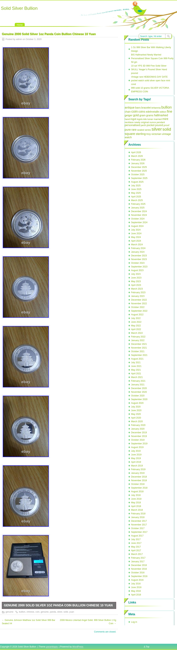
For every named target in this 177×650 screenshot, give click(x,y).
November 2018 (139, 480)
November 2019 (139, 436)
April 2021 (136, 373)
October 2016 (138, 572)
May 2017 (136, 547)
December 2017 (139, 521)
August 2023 (137, 270)
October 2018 (138, 484)
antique (130, 107)
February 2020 (138, 425)
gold (136, 115)
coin (37, 612)
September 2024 (139, 222)
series (148, 130)
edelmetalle (152, 111)
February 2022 (138, 336)
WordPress (77, 646)
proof (166, 125)
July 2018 (135, 495)
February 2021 (138, 381)
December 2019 (139, 432)
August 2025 (137, 182)
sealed (140, 129)
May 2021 (136, 370)
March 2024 (137, 244)
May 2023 (136, 281)
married (158, 119)
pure (128, 129)
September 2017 (139, 532)
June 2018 (136, 499)
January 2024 (138, 252)
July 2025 (135, 185)
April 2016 (136, 594)
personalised (132, 125)
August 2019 (137, 447)
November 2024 (139, 215)
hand (127, 119)
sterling (141, 134)
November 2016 (139, 569)
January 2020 (138, 429)
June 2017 (136, 543)
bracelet (146, 107)
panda (53, 612)
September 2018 (139, 488)
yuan (71, 612)
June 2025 (136, 189)
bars (138, 107)
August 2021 (137, 359)
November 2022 (139, 303)
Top (147, 646)
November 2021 (139, 347)
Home (20, 25)
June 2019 (136, 454)
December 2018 (139, 476)
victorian (156, 134)
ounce (152, 122)
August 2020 (137, 403)
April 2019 (136, 462)
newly (137, 122)
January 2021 (138, 384)
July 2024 (135, 230)
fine (169, 111)
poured (159, 125)
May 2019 (136, 458)
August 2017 (137, 535)
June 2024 (136, 233)
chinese (30, 612)
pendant (161, 122)
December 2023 (139, 255)
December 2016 (139, 565)
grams (149, 115)
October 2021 (138, 351)
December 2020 (139, 388)
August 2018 (137, 491)
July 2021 (135, 362)
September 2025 (139, 178)
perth (143, 125)
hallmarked (161, 115)
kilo (145, 119)
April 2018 (136, 506)
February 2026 (138, 159)
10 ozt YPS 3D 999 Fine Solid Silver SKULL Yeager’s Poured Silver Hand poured (149, 69)
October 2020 (138, 395)
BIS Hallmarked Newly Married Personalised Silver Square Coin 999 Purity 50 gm (152, 58)
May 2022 (136, 325)
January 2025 (138, 207)
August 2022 (137, 314)
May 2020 (136, 414)
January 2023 (138, 296)
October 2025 (138, 174)
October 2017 (138, 528)
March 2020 (137, 421)
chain (128, 111)
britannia (156, 107)
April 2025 (136, 196)
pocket (151, 125)
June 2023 (136, 277)
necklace (129, 122)
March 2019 (137, 465)
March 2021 (137, 377)
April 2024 (136, 241)
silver (59, 612)
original (145, 122)
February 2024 (138, 248)
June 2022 (136, 322)
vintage (166, 133)
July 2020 (135, 406)
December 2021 (139, 344)
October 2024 (138, 218)
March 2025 (137, 200)
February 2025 (138, 204)
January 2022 (138, 340)
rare (134, 129)
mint (165, 119)
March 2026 (137, 156)
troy (148, 134)
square (130, 134)
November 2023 (139, 259)
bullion (22, 612)
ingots (140, 119)
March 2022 (137, 333)
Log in (134, 622)
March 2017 (137, 554)
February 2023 (138, 292)
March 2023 (137, 288)
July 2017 (135, 539)
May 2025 (136, 193)
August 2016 (137, 580)
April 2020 (136, 418)
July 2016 (135, 583)
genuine (9, 612)
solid (65, 612)
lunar (150, 119)
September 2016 (139, 576)
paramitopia (52, 646)
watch (128, 137)
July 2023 (135, 274)
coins (141, 111)
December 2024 (139, 211)
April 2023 (136, 285)
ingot (133, 119)
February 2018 (138, 513)
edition (163, 112)
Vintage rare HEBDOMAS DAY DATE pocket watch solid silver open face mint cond (150, 81)
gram (142, 115)
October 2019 (138, 440)
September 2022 (139, 311)
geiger (128, 115)
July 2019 (135, 451)
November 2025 (139, 171)
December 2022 (139, 300)
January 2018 (138, 517)
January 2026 (138, 163)
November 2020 (139, 392)
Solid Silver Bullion (19, 8)
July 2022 (135, 318)
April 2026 (136, 152)
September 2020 (139, 399)
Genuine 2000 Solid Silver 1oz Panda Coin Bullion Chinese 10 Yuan (58, 605)
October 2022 (138, 307)
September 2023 (139, 266)
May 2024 (136, 237)
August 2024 (137, 226)
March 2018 (137, 510)
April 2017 (136, 550)
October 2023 (138, 263)
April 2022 (136, 329)
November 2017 (139, 524)
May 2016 (136, 591)
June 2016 (136, 587)
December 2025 (139, 167)
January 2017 (138, 561)
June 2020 (136, 410)
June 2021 (136, 366)
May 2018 (136, 502)
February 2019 (138, 469)
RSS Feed (135, 4)
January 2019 (138, 473)
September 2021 (139, 355)
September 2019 (139, 443)
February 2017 (138, 558)
